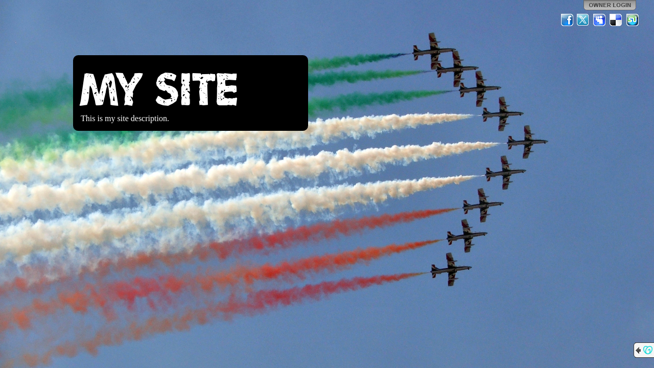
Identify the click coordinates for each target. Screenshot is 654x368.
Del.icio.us (616, 20)
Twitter (583, 20)
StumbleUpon (632, 20)
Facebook (567, 20)
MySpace (600, 20)
